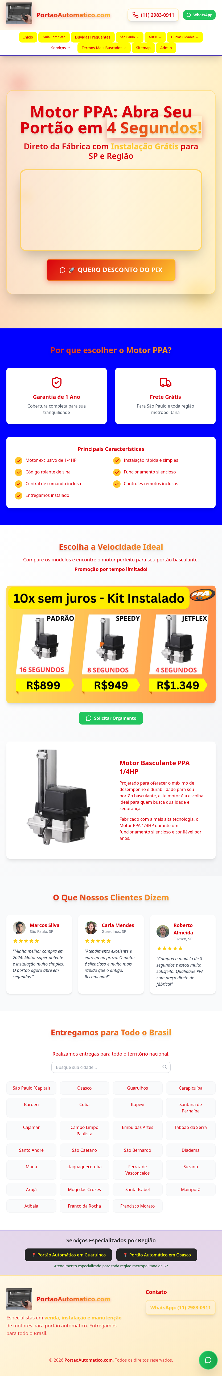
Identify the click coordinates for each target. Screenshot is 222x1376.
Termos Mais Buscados (104, 47)
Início (28, 37)
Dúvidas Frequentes (92, 37)
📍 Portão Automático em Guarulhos (68, 1255)
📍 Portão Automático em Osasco (157, 1255)
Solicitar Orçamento (110, 718)
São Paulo (129, 37)
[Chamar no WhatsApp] (208, 1359)
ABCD (155, 37)
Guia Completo (54, 37)
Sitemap (143, 47)
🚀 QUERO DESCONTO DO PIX (111, 269)
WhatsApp (199, 14)
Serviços (61, 47)
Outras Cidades (185, 37)
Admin (166, 47)
